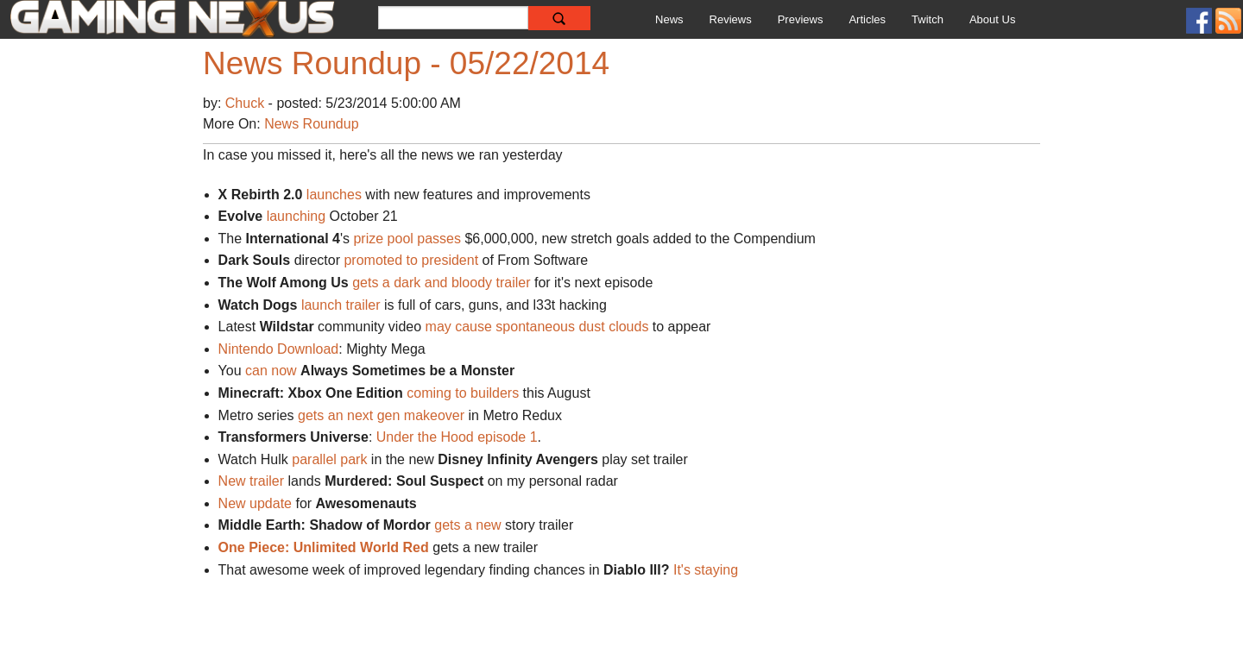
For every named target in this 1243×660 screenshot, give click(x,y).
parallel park (331, 459)
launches (334, 194)
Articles (867, 19)
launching (296, 216)
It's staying (707, 570)
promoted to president (411, 260)
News (669, 19)
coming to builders (463, 393)
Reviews (731, 19)
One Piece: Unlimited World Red (323, 547)
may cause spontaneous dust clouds (537, 326)
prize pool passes (407, 238)
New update (255, 503)
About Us (992, 19)
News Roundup (311, 123)
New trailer (251, 481)
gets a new (469, 525)
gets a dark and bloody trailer (441, 282)
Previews (800, 19)
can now (271, 370)
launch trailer (341, 305)
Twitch (927, 19)
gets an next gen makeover (381, 415)
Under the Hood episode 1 (457, 437)
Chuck (246, 103)
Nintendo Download (278, 349)
